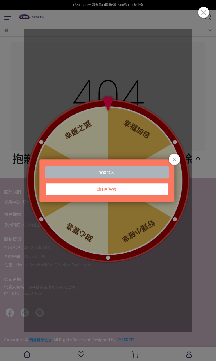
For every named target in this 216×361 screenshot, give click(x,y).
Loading (108, 180)
